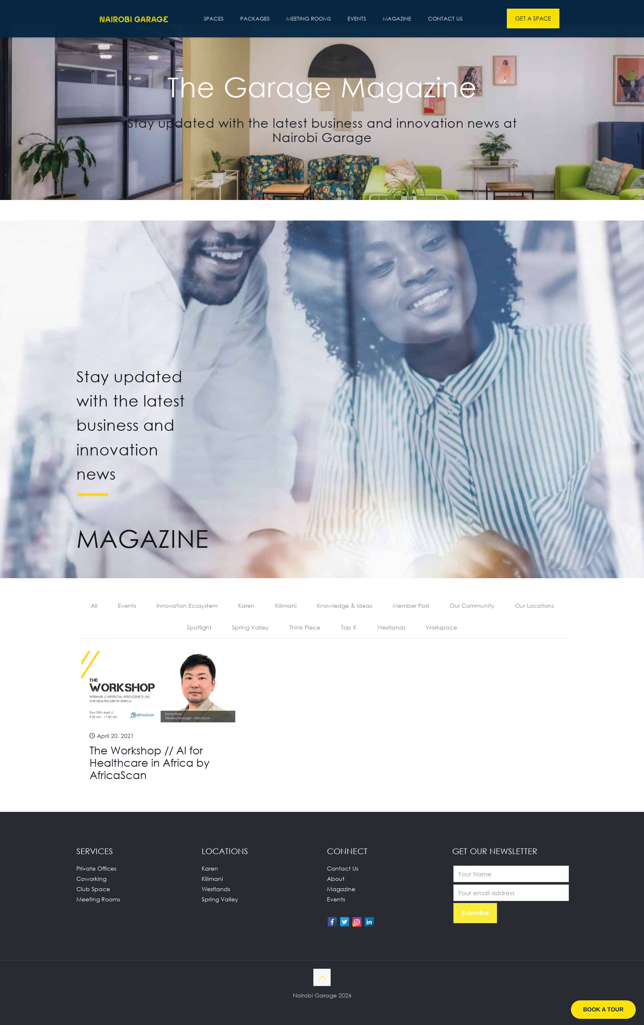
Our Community (472, 605)
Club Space (93, 888)
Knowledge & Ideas (344, 605)
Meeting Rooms (98, 899)
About (336, 878)
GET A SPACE (533, 18)
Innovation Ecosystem (187, 605)
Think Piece (304, 627)
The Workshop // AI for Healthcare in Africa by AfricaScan (149, 762)
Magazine (341, 888)
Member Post (411, 605)
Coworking (91, 878)
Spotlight (199, 627)
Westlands (391, 627)
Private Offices (96, 868)
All (94, 605)
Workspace (441, 627)
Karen (246, 605)
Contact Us (342, 868)
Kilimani (286, 605)
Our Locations (534, 605)
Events (127, 605)
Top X (348, 627)
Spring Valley (250, 627)
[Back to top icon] (322, 977)
